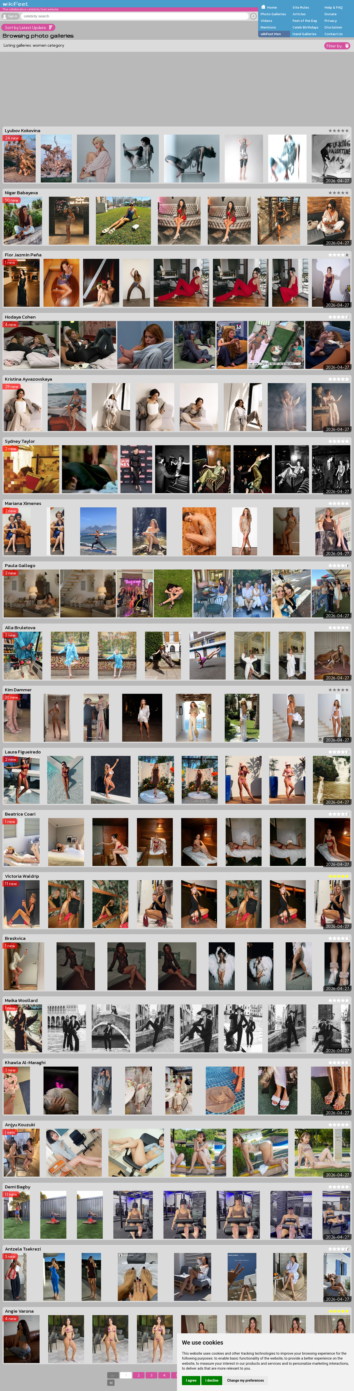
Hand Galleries (304, 34)
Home (272, 7)
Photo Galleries (273, 14)
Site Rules (301, 7)
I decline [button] (211, 1380)
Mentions (268, 27)
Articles (299, 14)
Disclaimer (333, 27)
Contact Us (333, 34)
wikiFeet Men (271, 34)
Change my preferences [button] (245, 1380)
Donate (330, 14)
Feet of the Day (305, 20)
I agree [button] (191, 1380)
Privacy (330, 20)
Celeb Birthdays (305, 27)
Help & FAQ (333, 7)
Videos (266, 20)
